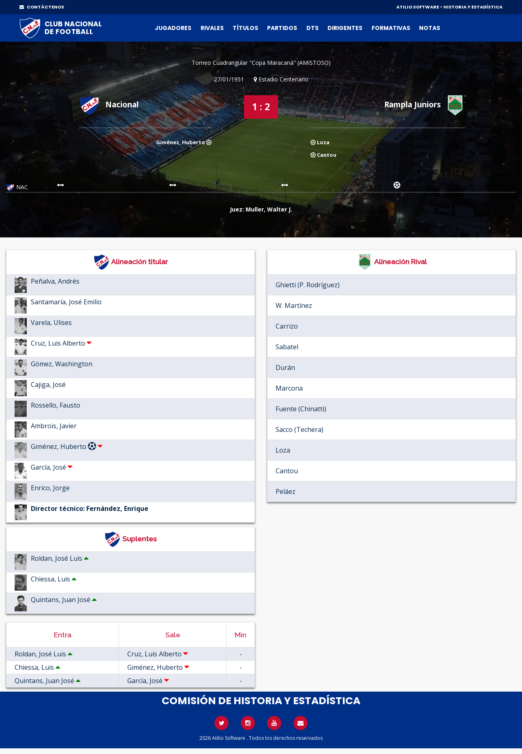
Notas (429, 28)
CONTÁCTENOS (41, 7)
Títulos (245, 28)
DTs (312, 28)
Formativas (391, 28)
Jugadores (173, 28)
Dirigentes (344, 28)
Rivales (212, 28)
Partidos (282, 28)
